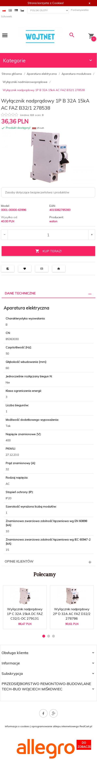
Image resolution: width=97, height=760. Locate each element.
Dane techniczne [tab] (20, 293)
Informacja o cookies (17, 726)
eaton (53, 221)
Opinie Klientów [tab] (19, 561)
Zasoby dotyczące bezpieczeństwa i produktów (37, 192)
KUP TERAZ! (48, 251)
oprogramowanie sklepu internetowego (55, 726)
